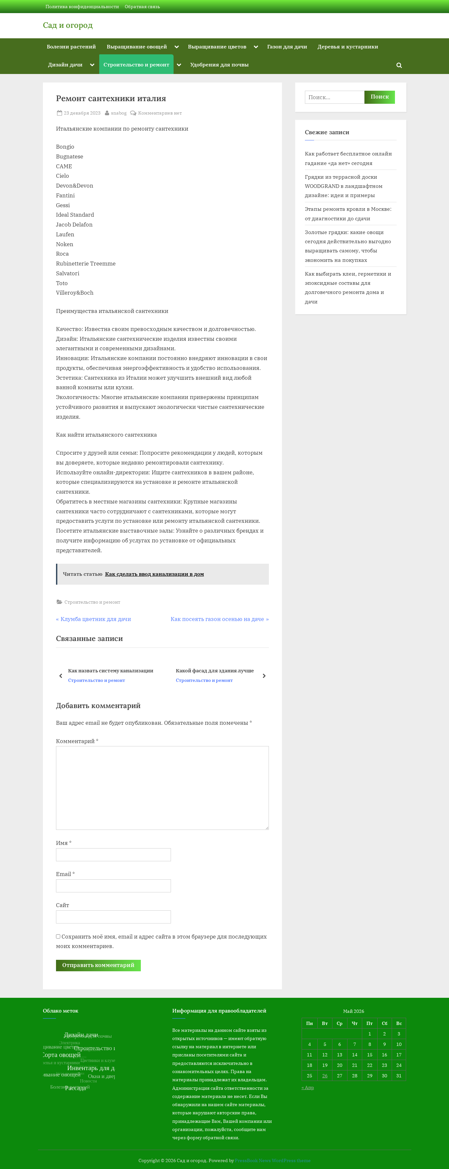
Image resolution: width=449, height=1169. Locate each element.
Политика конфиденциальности (82, 6)
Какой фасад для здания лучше (214, 670)
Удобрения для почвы (219, 64)
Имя (64, 843)
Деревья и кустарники (348, 46)
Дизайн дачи (65, 64)
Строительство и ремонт (136, 64)
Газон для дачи (287, 46)
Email (65, 874)
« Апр (308, 1087)
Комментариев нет (160, 113)
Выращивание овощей (137, 46)
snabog (119, 112)
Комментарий (77, 741)
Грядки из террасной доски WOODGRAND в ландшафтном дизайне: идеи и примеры (344, 186)
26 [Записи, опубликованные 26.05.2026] (324, 1075)
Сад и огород (68, 25)
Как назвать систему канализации (110, 670)
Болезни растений (71, 46)
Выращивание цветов (217, 46)
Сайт (62, 905)
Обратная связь (142, 6)
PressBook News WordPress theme (273, 1160)
